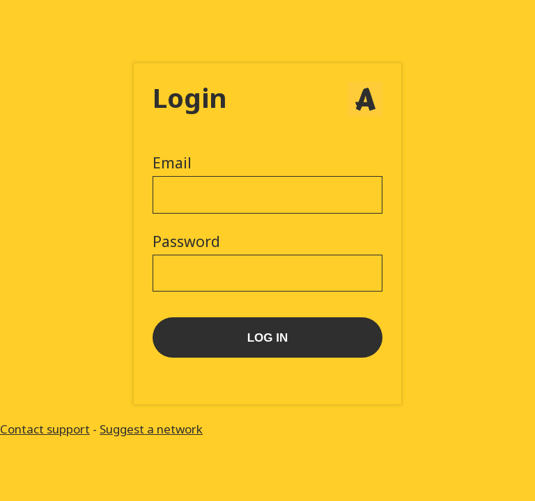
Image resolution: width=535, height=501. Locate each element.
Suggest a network (151, 429)
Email (172, 163)
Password (186, 241)
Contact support (45, 429)
